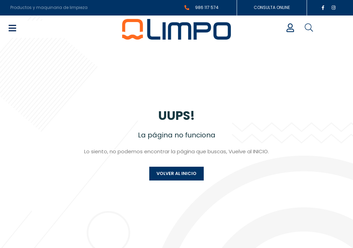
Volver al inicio (176, 181)
